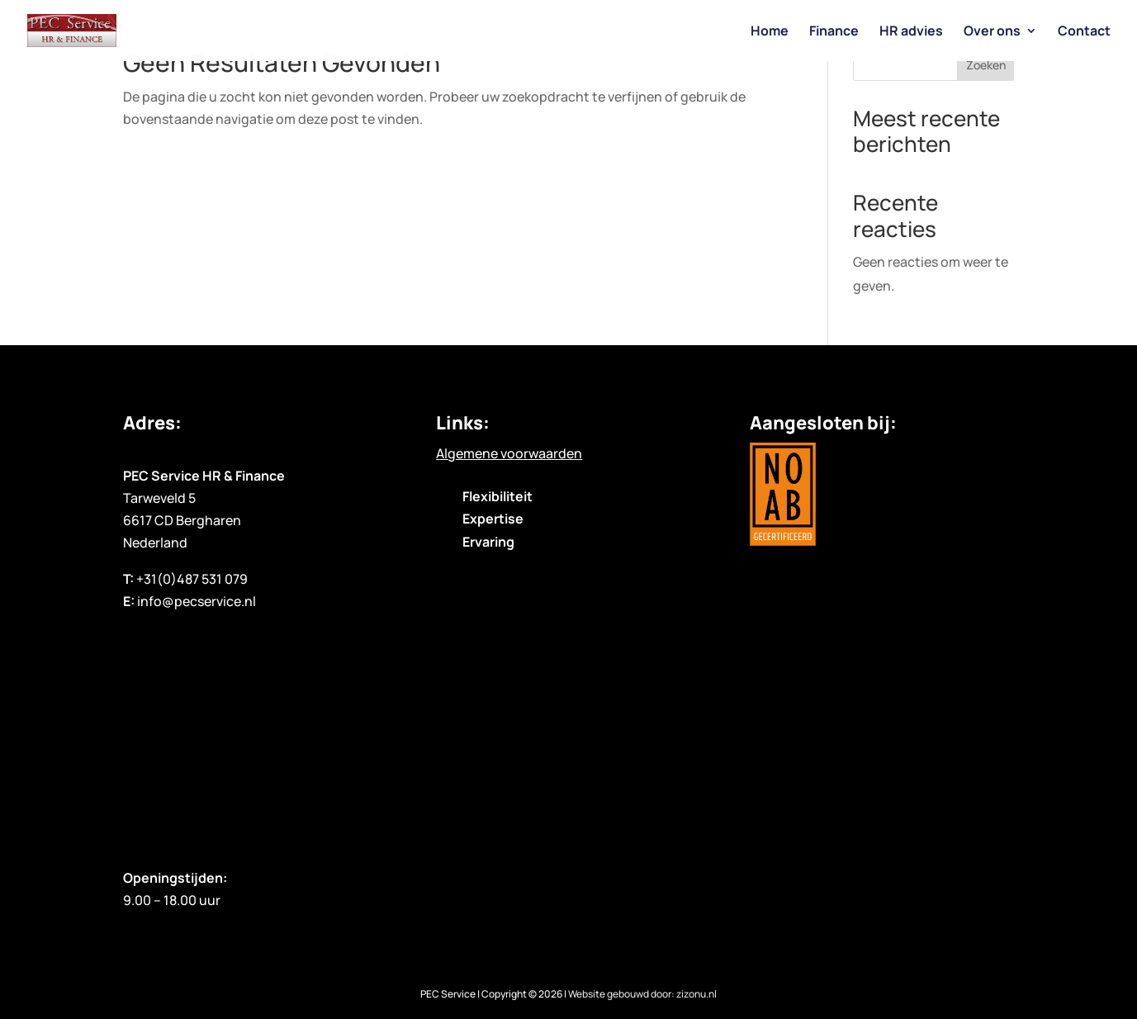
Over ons (992, 32)
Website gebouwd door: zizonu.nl (642, 994)
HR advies (911, 32)
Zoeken (986, 65)
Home (770, 32)
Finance (834, 32)
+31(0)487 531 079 (192, 579)
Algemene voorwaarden (509, 453)
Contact (1084, 32)
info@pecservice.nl (196, 601)
